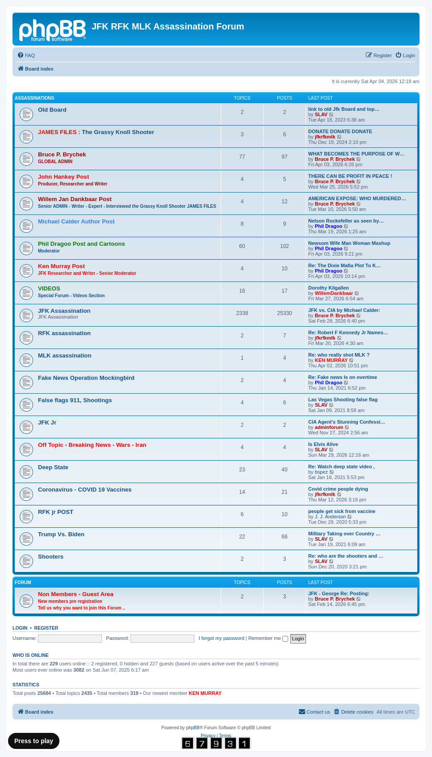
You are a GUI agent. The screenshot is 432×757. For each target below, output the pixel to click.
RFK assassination (64, 333)
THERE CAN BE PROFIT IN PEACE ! (350, 176)
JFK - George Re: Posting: (338, 593)
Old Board (52, 109)
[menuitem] (26, 55)
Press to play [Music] (33, 740)
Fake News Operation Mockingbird (86, 377)
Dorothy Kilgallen (328, 287)
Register (46, 628)
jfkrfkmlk (325, 136)
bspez (321, 472)
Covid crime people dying (338, 489)
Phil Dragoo (329, 226)
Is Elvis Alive (323, 444)
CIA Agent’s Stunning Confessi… (346, 422)
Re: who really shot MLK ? (339, 354)
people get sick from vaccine (341, 511)
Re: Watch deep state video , (341, 466)
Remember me (268, 638)
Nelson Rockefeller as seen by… (346, 220)
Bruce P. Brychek (335, 159)
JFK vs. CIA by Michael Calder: (344, 310)
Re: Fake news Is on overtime (342, 377)
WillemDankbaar (334, 293)
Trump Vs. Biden (61, 534)
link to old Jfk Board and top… (344, 109)
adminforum (329, 427)
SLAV (321, 114)
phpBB (193, 727)
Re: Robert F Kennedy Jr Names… (348, 332)
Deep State (53, 467)
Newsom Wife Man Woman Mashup (349, 243)
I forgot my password (221, 638)
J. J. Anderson (330, 516)
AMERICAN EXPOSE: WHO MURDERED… (357, 198)
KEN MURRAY (331, 360)
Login (20, 628)
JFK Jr (47, 422)
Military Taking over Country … (344, 533)
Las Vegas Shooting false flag (342, 399)
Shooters (50, 556)
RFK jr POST (55, 512)
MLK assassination (64, 355)
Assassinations (34, 98)
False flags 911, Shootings (75, 400)
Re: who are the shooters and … (345, 556)
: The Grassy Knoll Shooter (96, 132)
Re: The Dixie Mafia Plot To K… (344, 265)
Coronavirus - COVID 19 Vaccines (85, 489)
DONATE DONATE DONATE (340, 131)
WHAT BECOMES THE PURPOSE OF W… (356, 153)
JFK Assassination (64, 310)
